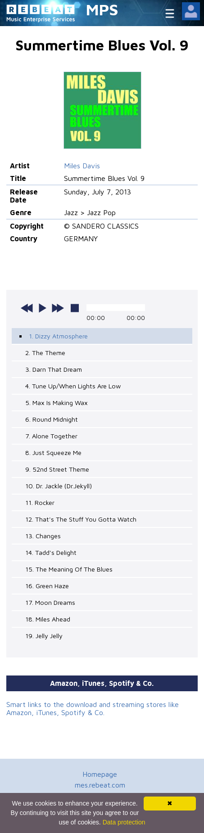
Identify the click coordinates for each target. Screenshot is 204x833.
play (42, 308)
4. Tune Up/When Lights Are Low (73, 386)
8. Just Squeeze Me (53, 452)
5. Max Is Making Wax (56, 402)
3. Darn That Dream (53, 369)
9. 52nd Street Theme (57, 469)
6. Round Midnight (51, 419)
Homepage (99, 774)
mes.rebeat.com (100, 785)
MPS (102, 9)
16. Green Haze (47, 586)
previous (27, 308)
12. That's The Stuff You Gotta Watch (80, 519)
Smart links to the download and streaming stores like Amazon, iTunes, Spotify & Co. (92, 708)
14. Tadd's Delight (51, 552)
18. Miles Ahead (47, 619)
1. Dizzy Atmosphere (58, 336)
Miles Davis (82, 166)
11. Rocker (39, 502)
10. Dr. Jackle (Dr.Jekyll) (58, 486)
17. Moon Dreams (50, 602)
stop (74, 308)
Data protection (124, 822)
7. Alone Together (51, 436)
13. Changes (43, 536)
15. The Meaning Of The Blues (69, 569)
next (57, 308)
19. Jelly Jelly (44, 635)
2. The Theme (45, 352)
